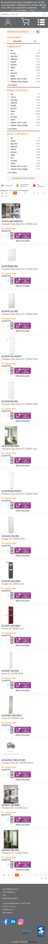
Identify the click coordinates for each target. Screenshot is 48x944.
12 (24, 193)
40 (43, 193)
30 (38, 193)
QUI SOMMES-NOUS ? (11, 889)
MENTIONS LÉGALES (10, 898)
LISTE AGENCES (9, 892)
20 (33, 193)
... (10, 193)
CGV (4, 895)
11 (20, 193)
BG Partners (32, 942)
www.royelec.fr (8, 913)
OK (43, 7)
